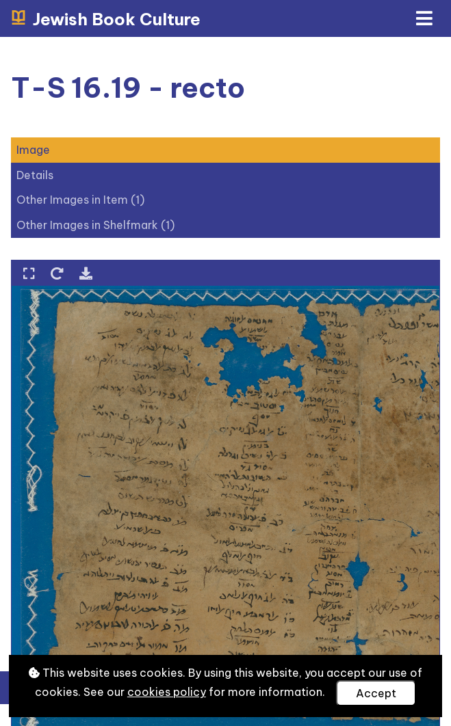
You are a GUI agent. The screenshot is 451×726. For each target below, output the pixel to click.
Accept (376, 693)
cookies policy (166, 692)
